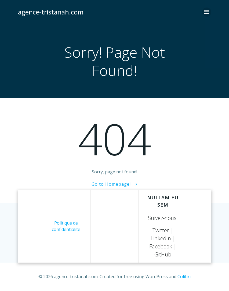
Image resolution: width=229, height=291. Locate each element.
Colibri (184, 276)
